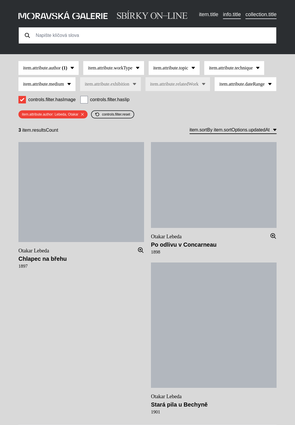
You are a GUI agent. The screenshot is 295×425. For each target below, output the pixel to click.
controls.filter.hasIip (110, 99)
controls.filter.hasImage (52, 99)
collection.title (261, 14)
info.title (232, 14)
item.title (208, 14)
